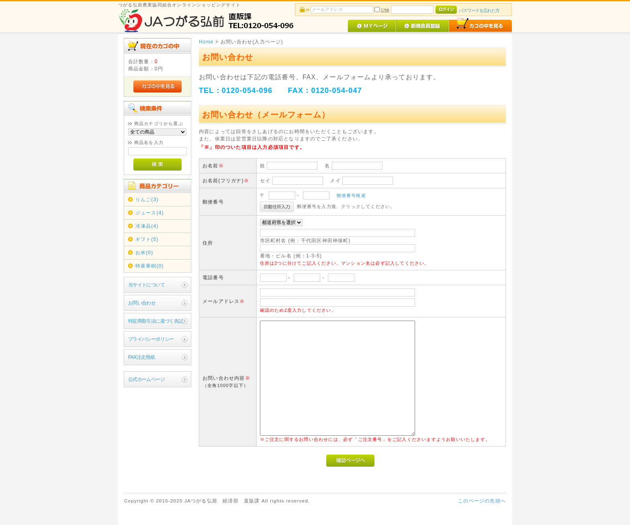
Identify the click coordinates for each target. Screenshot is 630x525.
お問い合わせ (141, 303)
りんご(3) (147, 199)
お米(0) (144, 252)
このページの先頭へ (482, 501)
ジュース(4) (149, 213)
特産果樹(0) (149, 266)
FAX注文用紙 (141, 357)
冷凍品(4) (147, 226)
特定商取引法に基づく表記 (155, 321)
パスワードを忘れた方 (479, 10)
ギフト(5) (147, 239)
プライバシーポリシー (151, 339)
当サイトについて (146, 285)
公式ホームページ (146, 379)
